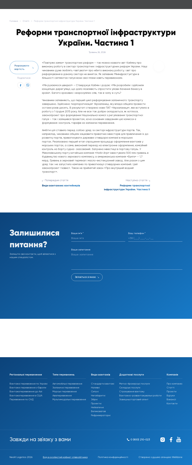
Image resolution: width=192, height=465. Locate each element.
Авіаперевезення (62, 396)
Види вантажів (100, 374)
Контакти (172, 403)
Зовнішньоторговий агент (133, 399)
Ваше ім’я (77, 233)
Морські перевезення (64, 391)
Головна (14, 21)
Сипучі (95, 391)
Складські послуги (129, 388)
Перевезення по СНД (22, 399)
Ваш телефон (137, 233)
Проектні (96, 403)
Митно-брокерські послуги (134, 384)
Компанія (172, 374)
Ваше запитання (80, 250)
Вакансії (171, 399)
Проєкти (171, 391)
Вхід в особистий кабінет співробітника (65, 457)
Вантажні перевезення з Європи (28, 388)
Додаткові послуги (131, 374)
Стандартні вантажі (102, 384)
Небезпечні (97, 407)
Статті (26, 21)
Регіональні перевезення (26, 374)
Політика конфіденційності (113, 457)
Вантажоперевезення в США (26, 396)
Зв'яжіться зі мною (85, 277)
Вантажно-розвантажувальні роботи (140, 396)
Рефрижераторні (100, 415)
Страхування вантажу (131, 391)
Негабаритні (98, 396)
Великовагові (98, 411)
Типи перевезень (63, 374)
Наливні (95, 388)
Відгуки (171, 396)
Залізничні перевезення (65, 388)
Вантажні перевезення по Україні (28, 384)
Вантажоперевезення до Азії (26, 391)
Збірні (94, 399)
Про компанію (174, 384)
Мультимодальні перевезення (69, 399)
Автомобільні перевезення (67, 384)
